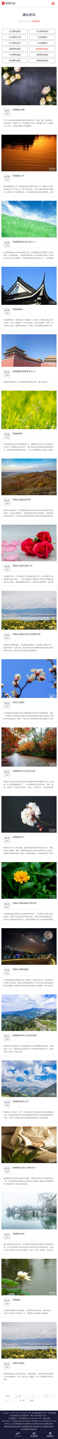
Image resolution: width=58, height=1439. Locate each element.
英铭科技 (33, 1429)
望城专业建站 (19, 1363)
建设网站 (18, 1427)
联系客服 (34, 1436)
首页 (8, 1396)
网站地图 (46, 1418)
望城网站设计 (19, 837)
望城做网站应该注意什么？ (25, 242)
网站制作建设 (9, 1427)
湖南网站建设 (27, 1427)
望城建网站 (18, 433)
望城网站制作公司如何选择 (25, 1035)
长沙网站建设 (17, 1424)
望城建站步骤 (19, 109)
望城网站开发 (19, 1234)
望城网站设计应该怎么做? (24, 771)
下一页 (21, 1401)
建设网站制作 (48, 1427)
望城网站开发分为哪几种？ (25, 1167)
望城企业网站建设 (21, 969)
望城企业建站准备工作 (23, 566)
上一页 (17, 1396)
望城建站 (17, 1300)
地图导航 (50, 1436)
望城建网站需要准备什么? (24, 371)
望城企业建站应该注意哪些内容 (27, 634)
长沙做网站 (27, 1424)
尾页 (32, 1401)
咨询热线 (18, 1436)
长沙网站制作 (48, 1424)
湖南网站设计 (38, 1427)
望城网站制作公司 (21, 1101)
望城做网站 (18, 309)
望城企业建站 (19, 702)
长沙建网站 (25, 1429)
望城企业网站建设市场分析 (25, 903)
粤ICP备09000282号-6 (39, 1416)
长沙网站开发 (37, 1424)
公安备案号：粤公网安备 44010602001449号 (24, 1418)
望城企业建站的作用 (22, 499)
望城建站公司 (19, 176)
